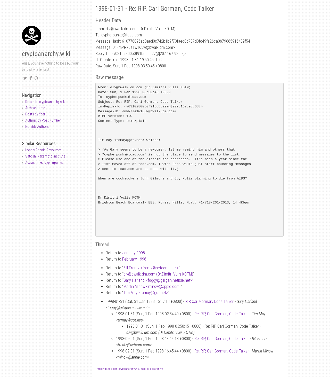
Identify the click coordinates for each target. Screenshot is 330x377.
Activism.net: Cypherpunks (44, 162)
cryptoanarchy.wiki (46, 54)
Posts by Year (35, 114)
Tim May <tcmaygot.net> (145, 292)
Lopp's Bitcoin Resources (43, 150)
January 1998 (133, 252)
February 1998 (134, 259)
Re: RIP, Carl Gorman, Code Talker (221, 313)
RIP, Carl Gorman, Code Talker (209, 301)
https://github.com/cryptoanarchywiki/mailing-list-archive (130, 369)
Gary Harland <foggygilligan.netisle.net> (157, 280)
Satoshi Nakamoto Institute (45, 156)
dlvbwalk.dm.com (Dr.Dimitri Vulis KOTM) (158, 274)
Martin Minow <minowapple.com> (152, 286)
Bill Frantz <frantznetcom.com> (150, 267)
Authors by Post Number (43, 120)
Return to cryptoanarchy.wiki (45, 102)
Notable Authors (37, 126)
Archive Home (35, 108)
